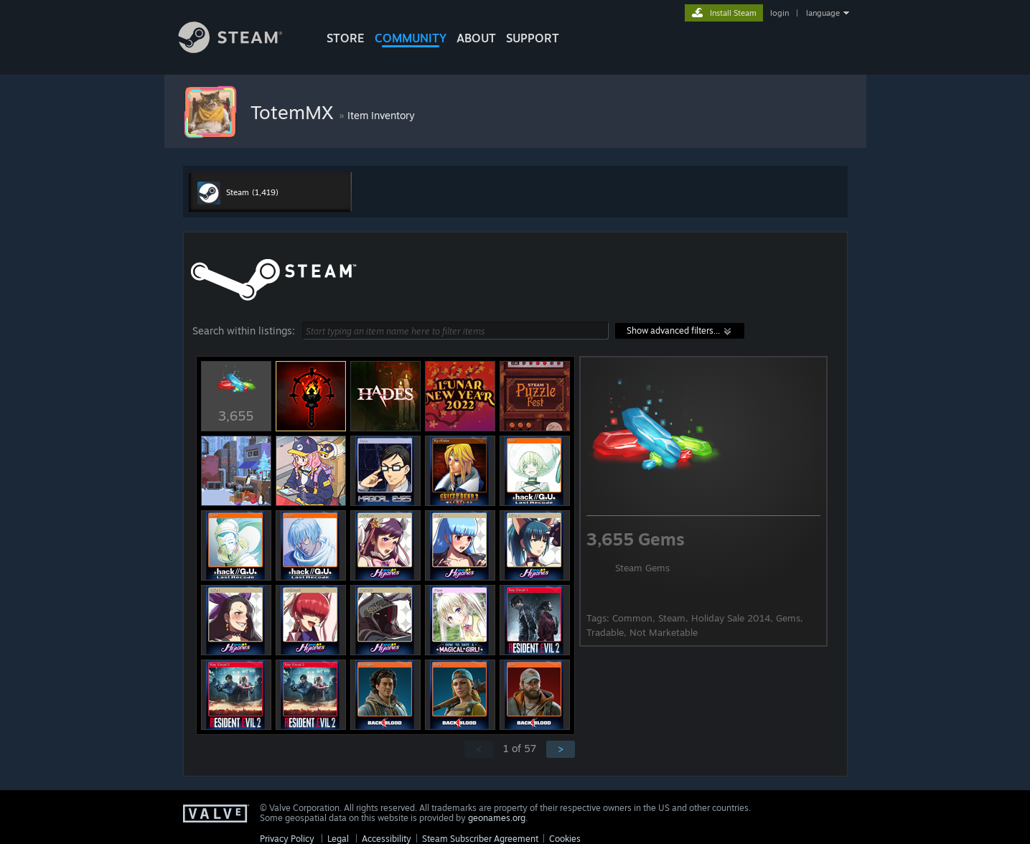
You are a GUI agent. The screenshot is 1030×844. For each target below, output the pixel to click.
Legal (338, 838)
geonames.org (496, 817)
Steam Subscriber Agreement (480, 838)
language (823, 13)
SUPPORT (532, 38)
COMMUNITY (410, 38)
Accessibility (386, 838)
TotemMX (295, 111)
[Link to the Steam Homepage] (241, 49)
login (779, 13)
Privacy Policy (287, 838)
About (476, 38)
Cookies (565, 838)
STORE (346, 38)
